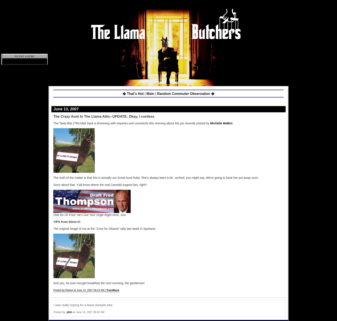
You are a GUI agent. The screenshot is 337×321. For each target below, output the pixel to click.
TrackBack (112, 290)
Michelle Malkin (221, 123)
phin (69, 312)
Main (150, 94)
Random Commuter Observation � (185, 94)
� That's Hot (133, 94)
